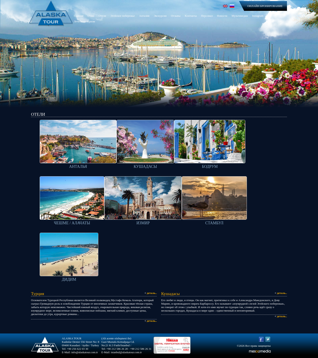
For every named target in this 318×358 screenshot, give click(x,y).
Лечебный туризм (84, 21)
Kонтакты (191, 15)
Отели (102, 15)
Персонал (207, 15)
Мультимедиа (239, 15)
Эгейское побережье (122, 15)
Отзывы (175, 15)
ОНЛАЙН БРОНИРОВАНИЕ (265, 6)
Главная (78, 15)
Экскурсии (160, 15)
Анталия (144, 15)
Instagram (257, 15)
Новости (222, 15)
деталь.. (150, 293)
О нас (91, 15)
